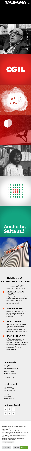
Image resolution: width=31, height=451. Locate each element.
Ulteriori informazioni (8, 442)
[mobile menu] (28, 3)
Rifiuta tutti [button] (16, 447)
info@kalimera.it (11, 373)
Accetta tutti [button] (24, 447)
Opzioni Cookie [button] (6, 447)
